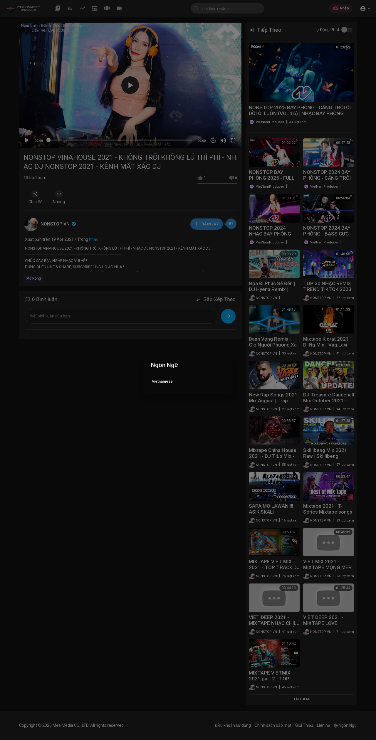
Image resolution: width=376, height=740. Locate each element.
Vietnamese (162, 381)
